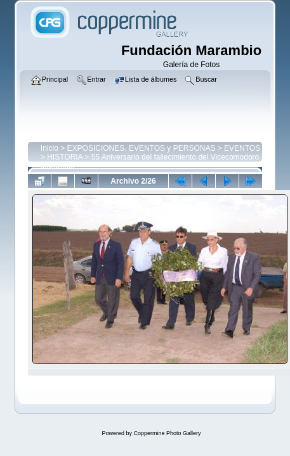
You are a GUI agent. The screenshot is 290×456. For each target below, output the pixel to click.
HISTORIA (64, 157)
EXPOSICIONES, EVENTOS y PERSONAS (141, 148)
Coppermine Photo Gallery (167, 433)
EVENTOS (242, 148)
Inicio (49, 148)
